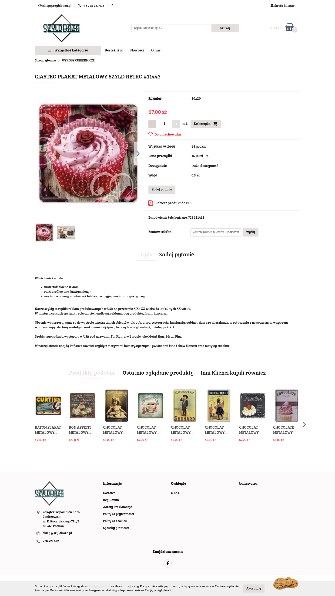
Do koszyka (205, 123)
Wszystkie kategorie (68, 50)
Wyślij (250, 232)
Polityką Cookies (99, 586)
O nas (156, 50)
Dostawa (109, 493)
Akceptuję (253, 588)
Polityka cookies (115, 521)
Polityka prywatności (118, 514)
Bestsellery (114, 50)
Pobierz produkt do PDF (170, 203)
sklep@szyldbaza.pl (57, 533)
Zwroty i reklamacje (117, 507)
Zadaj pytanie (162, 189)
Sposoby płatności (116, 528)
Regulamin (111, 500)
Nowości (137, 50)
